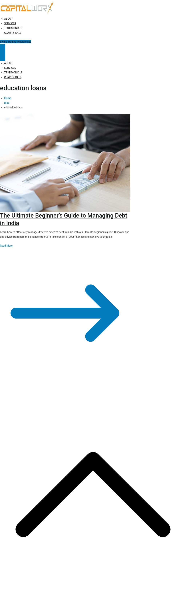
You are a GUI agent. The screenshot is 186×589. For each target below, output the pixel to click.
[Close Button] (2, 57)
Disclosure (84, 395)
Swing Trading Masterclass (15, 41)
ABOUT (8, 18)
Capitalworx (28, 395)
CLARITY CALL (12, 32)
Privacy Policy (68, 395)
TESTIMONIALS (13, 28)
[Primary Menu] (2, 48)
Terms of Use (99, 395)
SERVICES (10, 23)
